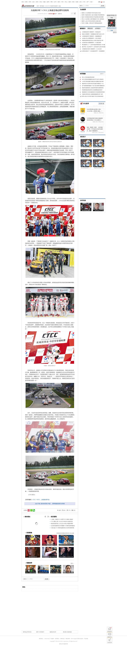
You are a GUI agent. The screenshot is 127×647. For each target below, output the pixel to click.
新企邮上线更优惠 (67, 632)
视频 (44, 1)
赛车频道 (42, 6)
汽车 (84, 1)
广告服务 (52, 638)
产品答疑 (86, 638)
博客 (52, 1)
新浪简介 (41, 638)
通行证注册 (80, 638)
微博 (48, 1)
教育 (59, 1)
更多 (91, 1)
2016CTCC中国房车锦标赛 (51, 6)
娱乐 (33, 1)
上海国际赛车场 (45, 499)
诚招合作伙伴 (53, 632)
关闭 (74, 510)
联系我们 (57, 638)
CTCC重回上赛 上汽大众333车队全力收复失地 (62, 521)
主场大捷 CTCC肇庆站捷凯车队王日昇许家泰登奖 (62, 527)
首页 (23, 1)
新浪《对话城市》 (40, 632)
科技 (41, 1)
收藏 (77, 1)
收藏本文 (60, 13)
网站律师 (68, 638)
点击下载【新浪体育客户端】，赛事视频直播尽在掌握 (50, 503)
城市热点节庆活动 (27, 632)
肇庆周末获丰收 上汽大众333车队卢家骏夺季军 (62, 523)
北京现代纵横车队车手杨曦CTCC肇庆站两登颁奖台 (63, 525)
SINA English (74, 638)
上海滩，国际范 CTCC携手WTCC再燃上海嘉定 (62, 519)
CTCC (34, 499)
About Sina (46, 638)
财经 (37, 1)
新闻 (26, 1)
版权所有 (66, 644)
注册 (99, 1)
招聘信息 (62, 638)
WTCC (38, 499)
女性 (80, 1)
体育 (30, 1)
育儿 (66, 1)
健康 (70, 1)
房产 (88, 1)
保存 (64, 510)
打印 (69, 510)
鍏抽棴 (115, 32)
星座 (73, 1)
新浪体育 (51, 13)
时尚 (62, 1)
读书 (55, 1)
